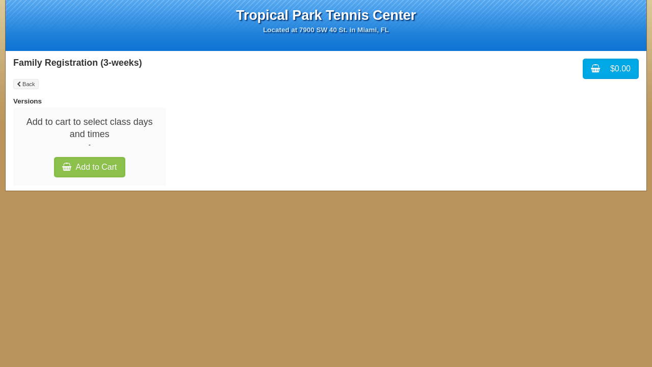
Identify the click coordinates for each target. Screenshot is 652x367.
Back (26, 84)
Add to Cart (89, 167)
